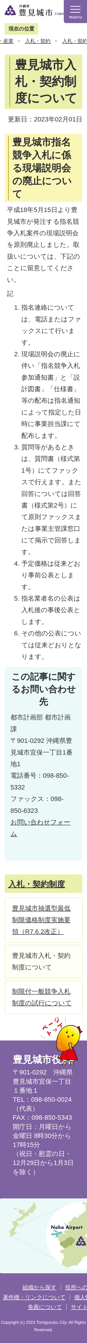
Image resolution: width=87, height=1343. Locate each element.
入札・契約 (38, 41)
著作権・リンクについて (34, 1297)
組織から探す (40, 1287)
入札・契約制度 (36, 884)
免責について (45, 1307)
